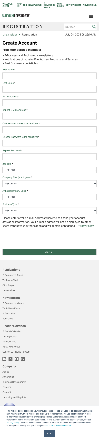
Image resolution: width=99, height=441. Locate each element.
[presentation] (27, 236)
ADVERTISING (90, 5)
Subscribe (7, 318)
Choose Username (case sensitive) (21, 123)
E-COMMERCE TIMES (49, 5)
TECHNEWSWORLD (32, 5)
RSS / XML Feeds (11, 346)
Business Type (10, 204)
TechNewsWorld (10, 280)
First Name (8, 69)
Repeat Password (12, 150)
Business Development (14, 382)
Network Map (9, 341)
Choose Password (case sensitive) (20, 137)
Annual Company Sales (15, 191)
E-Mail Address (10, 96)
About (5, 371)
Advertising (8, 376)
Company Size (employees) (17, 177)
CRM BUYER (60, 5)
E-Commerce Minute (13, 303)
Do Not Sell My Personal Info (58, 426)
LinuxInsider (9, 34)
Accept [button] (50, 433)
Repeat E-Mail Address (14, 110)
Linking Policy (9, 336)
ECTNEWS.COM (73, 5)
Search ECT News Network (16, 351)
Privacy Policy (13, 423)
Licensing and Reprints (14, 397)
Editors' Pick (8, 313)
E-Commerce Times (12, 275)
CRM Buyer (8, 285)
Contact (6, 392)
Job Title (7, 164)
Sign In (19, 5)
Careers (6, 387)
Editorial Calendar (11, 331)
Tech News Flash (11, 308)
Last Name (8, 83)
